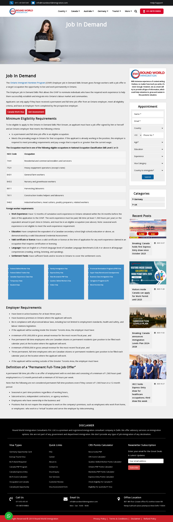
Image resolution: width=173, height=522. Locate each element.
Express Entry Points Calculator (101, 477)
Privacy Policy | (100, 518)
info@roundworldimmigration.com (49, 2)
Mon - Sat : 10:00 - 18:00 (79, 505)
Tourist (115, 11)
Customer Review (56, 482)
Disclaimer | (136, 518)
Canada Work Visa (15, 111)
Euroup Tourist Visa (17, 457)
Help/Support (156, 2)
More (127, 11)
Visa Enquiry (54, 472)
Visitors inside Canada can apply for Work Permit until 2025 (141, 294)
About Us (52, 462)
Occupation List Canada (19, 482)
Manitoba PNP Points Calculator (101, 472)
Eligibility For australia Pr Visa (100, 487)
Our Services (54, 477)
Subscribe (134, 467)
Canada (74, 11)
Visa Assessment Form (58, 487)
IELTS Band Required (17, 462)
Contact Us (53, 467)
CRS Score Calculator (97, 457)
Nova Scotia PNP (95, 452)
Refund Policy (150, 518)
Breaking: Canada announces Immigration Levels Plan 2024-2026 (141, 340)
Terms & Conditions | (119, 518)
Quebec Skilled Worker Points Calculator (105, 462)
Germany (102, 11)
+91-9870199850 (22, 505)
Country (62, 11)
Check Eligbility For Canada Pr (100, 482)
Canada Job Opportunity (19, 487)
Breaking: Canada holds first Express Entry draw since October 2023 (141, 248)
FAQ (50, 452)
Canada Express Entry (18, 472)
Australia (88, 11)
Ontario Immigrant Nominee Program (28, 82)
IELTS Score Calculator (18, 477)
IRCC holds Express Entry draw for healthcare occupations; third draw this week (141, 392)
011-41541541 (19, 2)
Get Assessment (36, 111)
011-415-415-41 (22, 501)
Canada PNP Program (18, 467)
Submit (148, 177)
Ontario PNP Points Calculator (101, 467)
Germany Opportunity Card (20, 452)
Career (52, 457)
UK (134, 204)
